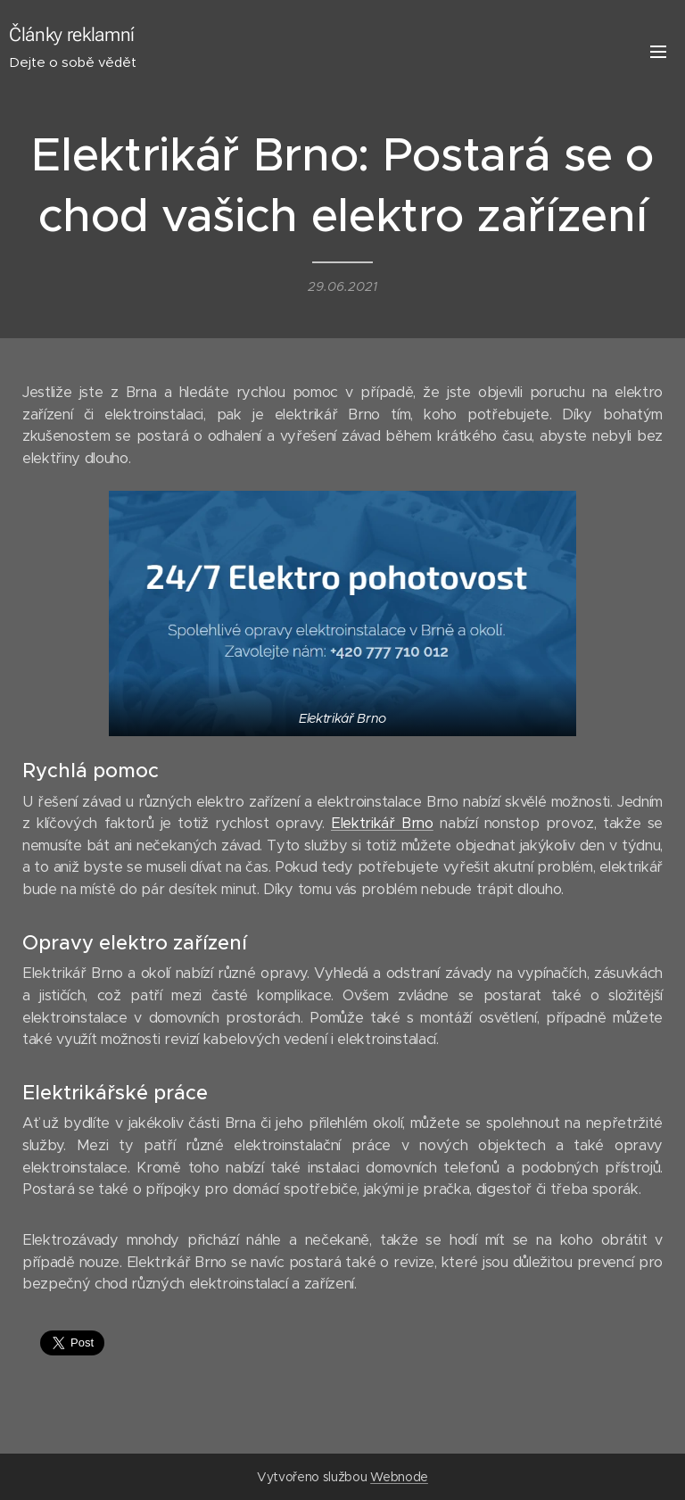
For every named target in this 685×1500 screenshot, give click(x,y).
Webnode (399, 1477)
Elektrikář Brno (382, 823)
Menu (658, 52)
